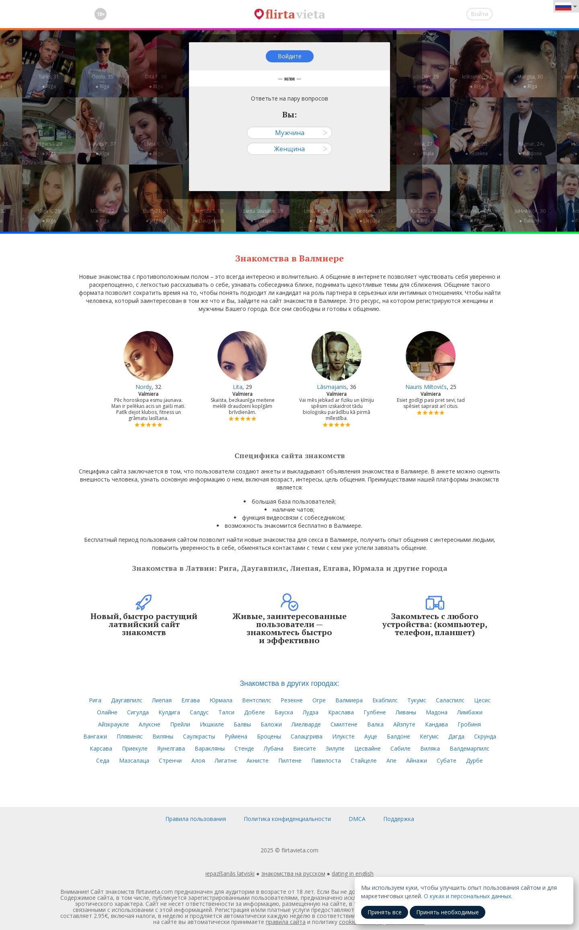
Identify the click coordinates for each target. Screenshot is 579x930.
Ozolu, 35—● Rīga (102, 81)
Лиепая (162, 700)
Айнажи (416, 760)
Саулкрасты (199, 736)
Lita (237, 387)
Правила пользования (195, 819)
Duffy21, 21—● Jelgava (156, 216)
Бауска (284, 712)
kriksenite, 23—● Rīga (477, 81)
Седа (102, 760)
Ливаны (406, 712)
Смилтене (344, 724)
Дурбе (474, 760)
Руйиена (236, 736)
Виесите (304, 748)
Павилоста (326, 760)
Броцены (269, 736)
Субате (446, 760)
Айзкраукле (113, 724)
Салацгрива (306, 736)
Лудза (310, 712)
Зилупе (335, 748)
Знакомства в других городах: (289, 683)
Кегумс (429, 736)
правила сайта (286, 922)
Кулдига (169, 712)
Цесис (482, 700)
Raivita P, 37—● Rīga (102, 148)
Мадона (437, 712)
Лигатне (226, 760)
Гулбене (374, 712)
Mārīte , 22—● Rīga (102, 216)
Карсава (101, 748)
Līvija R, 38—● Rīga (156, 148)
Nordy (144, 387)
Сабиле (400, 748)
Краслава (341, 712)
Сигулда (138, 712)
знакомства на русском (293, 873)
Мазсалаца (134, 760)
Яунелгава (171, 748)
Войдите (290, 56)
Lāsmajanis (332, 387)
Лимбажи (469, 712)
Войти (479, 14)
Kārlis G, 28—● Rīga (423, 216)
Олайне (107, 712)
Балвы (242, 724)
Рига (95, 700)
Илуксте (343, 736)
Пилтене (290, 760)
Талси (226, 712)
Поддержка (398, 819)
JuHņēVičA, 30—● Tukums (530, 216)
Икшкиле (212, 724)
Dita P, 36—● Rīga (155, 81)
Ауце (370, 736)
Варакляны (210, 748)
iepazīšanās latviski (230, 873)
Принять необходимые (447, 912)
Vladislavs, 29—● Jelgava (423, 81)
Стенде (244, 748)
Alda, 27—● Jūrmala (423, 148)
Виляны (162, 736)
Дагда (456, 736)
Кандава (436, 724)
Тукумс (416, 700)
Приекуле (135, 748)
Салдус (199, 712)
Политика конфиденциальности (287, 819)
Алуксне (149, 724)
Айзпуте (404, 724)
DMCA (357, 819)
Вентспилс (256, 700)
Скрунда (485, 736)
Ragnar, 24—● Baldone (530, 148)
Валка (375, 724)
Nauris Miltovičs (426, 387)
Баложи (271, 724)
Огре (319, 700)
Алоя (198, 760)
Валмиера (349, 700)
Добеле (254, 712)
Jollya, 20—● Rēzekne (476, 148)
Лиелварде (306, 724)
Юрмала (220, 700)
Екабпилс (385, 700)
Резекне (292, 700)
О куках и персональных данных (467, 896)
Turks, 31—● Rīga (49, 81)
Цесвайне (367, 748)
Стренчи (170, 760)
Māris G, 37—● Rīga (476, 216)
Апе (391, 760)
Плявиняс (130, 736)
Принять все (385, 912)
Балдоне (398, 736)
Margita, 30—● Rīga (530, 81)
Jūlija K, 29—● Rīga (49, 216)
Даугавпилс (126, 700)
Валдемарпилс (469, 748)
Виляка (430, 748)
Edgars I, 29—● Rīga (49, 148)
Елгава (190, 700)
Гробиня (469, 724)
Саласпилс (450, 700)
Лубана (273, 748)
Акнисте (257, 760)
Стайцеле (364, 760)
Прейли (180, 724)
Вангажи (95, 736)
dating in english (353, 873)
